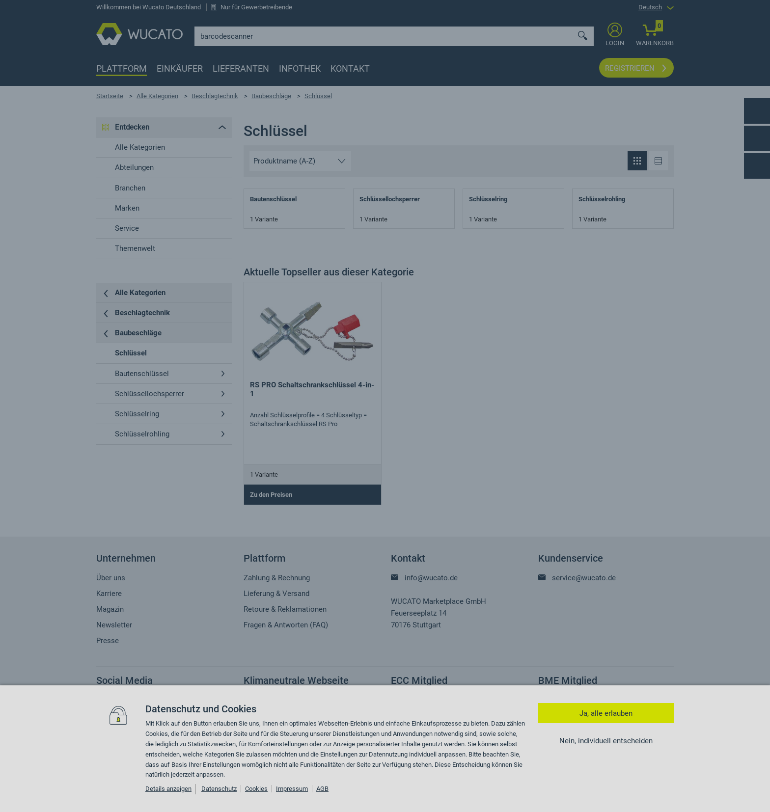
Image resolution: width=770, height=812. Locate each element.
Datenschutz (219, 788)
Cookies (256, 788)
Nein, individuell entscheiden (606, 740)
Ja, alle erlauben (605, 713)
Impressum (292, 788)
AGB (322, 788)
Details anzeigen (168, 788)
